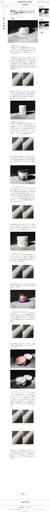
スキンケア (22, 16)
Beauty (12, 16)
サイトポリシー (33, 509)
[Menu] (2, 2)
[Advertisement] (22, 481)
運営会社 (18, 509)
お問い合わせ (40, 509)
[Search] (48, 2)
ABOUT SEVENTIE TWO (11, 509)
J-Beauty (18, 16)
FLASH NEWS (25, 4)
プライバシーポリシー (25, 509)
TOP (23, 494)
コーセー (15, 16)
